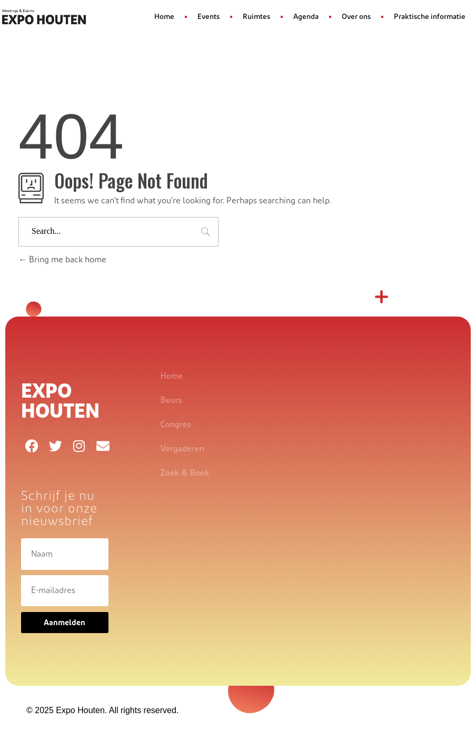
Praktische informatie (429, 17)
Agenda (306, 17)
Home (164, 17)
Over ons (356, 17)
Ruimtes (256, 17)
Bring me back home (62, 259)
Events (208, 17)
